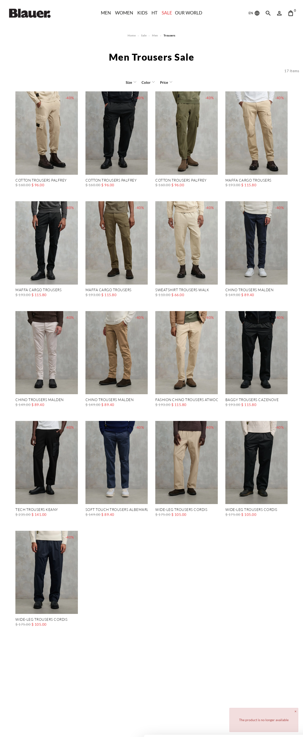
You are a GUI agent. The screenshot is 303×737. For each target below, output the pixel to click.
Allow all (263, 704)
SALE (167, 12)
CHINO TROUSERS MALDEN (249, 290)
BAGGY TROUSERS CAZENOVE (251, 400)
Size (129, 82)
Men (105, 12)
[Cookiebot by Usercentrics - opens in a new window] (30, 727)
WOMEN (124, 12)
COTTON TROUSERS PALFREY (40, 181)
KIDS (142, 12)
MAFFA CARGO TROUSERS (248, 181)
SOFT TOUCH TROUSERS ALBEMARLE (116, 510)
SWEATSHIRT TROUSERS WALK (182, 290)
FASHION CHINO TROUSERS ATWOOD (186, 400)
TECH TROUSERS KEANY (36, 510)
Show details (73, 728)
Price (164, 82)
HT (155, 12)
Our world (189, 12)
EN (254, 13)
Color (146, 82)
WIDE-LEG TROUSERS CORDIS (181, 510)
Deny (263, 720)
